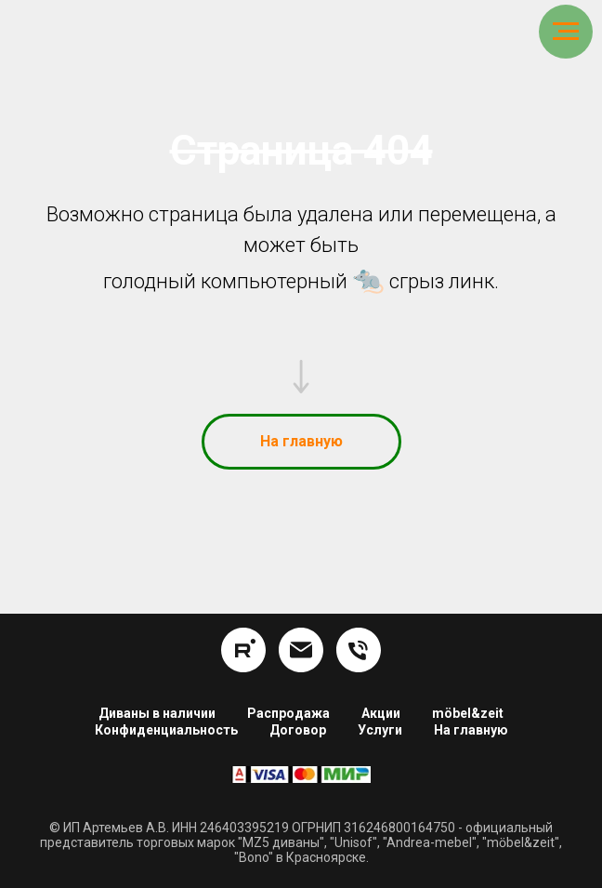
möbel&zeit (468, 713)
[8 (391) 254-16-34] (358, 650)
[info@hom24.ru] (301, 650)
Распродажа (288, 713)
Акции (380, 713)
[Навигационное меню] (566, 31)
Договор (297, 729)
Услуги (380, 729)
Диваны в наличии (157, 713)
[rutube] (243, 650)
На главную (471, 729)
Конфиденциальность (166, 729)
